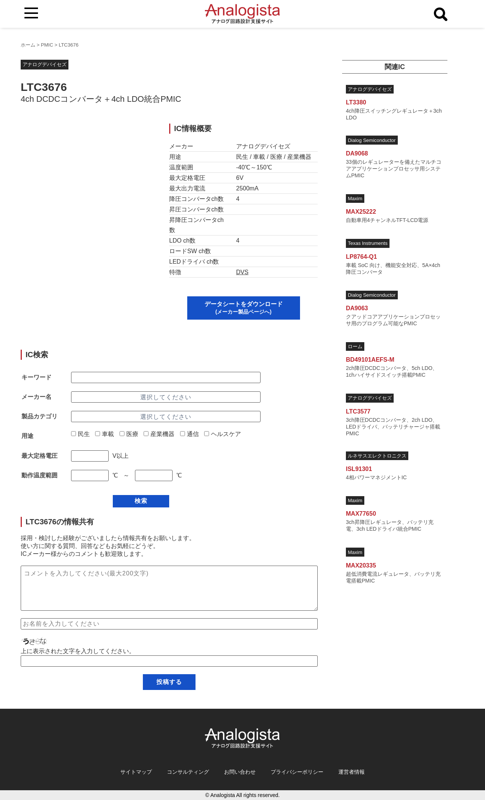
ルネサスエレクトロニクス (377, 456)
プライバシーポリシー (297, 772)
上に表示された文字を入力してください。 (78, 651)
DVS (242, 272)
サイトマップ (136, 772)
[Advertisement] (88, 176)
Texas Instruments (368, 243)
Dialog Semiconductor (372, 140)
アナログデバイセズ (45, 64)
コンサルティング (188, 772)
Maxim (355, 198)
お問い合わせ (240, 772)
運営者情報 (351, 772)
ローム (355, 346)
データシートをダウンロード (244, 308)
